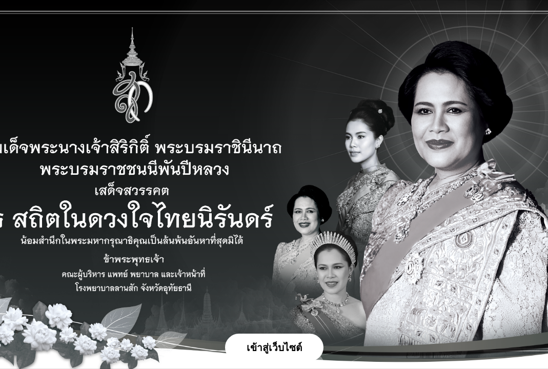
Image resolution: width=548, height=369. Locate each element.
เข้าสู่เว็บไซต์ (274, 347)
